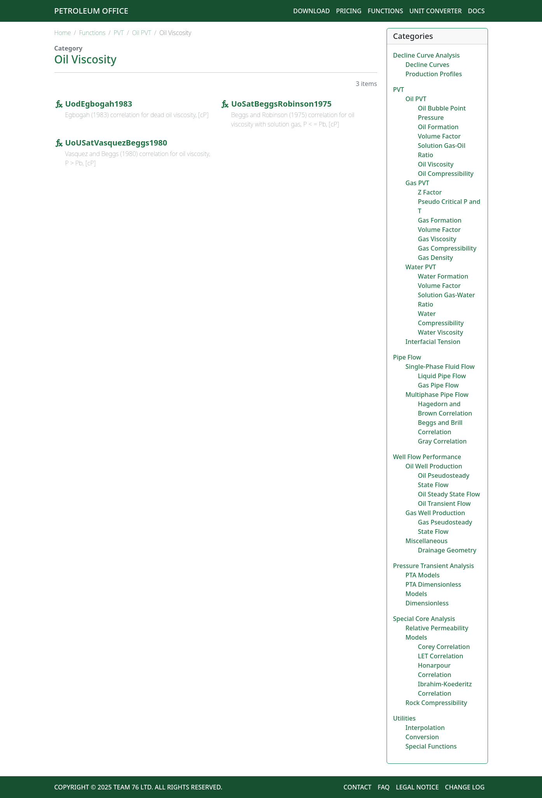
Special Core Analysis (424, 618)
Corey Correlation (444, 646)
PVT (118, 32)
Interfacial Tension (433, 341)
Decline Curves (428, 64)
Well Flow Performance (427, 456)
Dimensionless (427, 603)
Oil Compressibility (446, 173)
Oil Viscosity (436, 164)
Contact (357, 787)
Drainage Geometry (447, 550)
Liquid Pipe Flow (442, 376)
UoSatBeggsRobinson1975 (281, 103)
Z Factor (430, 192)
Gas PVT (417, 183)
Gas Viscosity (437, 239)
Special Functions (431, 746)
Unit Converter (436, 11)
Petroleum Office (91, 10)
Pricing (348, 11)
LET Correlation (441, 656)
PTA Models (423, 575)
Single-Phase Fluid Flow (440, 366)
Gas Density (435, 257)
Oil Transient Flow (444, 503)
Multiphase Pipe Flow (437, 394)
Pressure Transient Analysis (433, 565)
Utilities (404, 718)
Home (62, 32)
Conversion (422, 737)
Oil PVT (141, 32)
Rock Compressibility (436, 702)
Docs (476, 11)
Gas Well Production (435, 513)
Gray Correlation (442, 441)
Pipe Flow (407, 357)
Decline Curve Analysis (426, 55)
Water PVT (421, 267)
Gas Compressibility (447, 248)
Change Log (464, 787)
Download (311, 11)
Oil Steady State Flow (449, 494)
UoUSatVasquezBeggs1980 (116, 142)
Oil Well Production (434, 466)
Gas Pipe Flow (438, 385)
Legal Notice (417, 787)
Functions (385, 11)
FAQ (384, 787)
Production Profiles (434, 74)
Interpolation (425, 727)
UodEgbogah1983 (98, 103)
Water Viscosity (440, 332)
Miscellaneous (427, 541)
